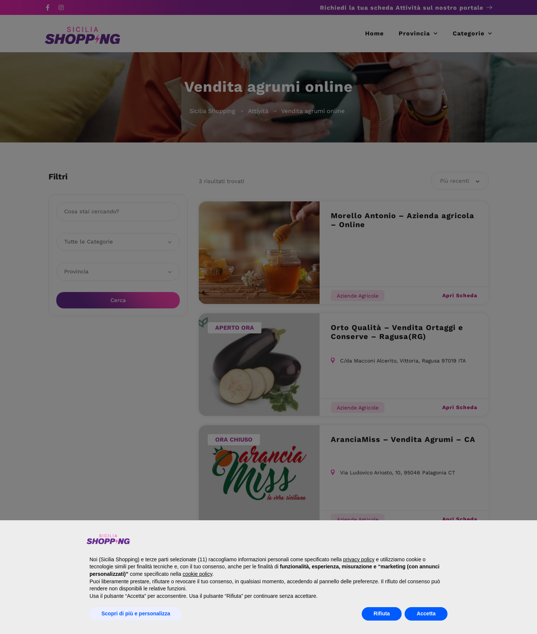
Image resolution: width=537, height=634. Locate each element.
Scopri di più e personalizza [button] (135, 613)
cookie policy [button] (197, 574)
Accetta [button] (426, 613)
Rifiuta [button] (382, 613)
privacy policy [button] (358, 559)
